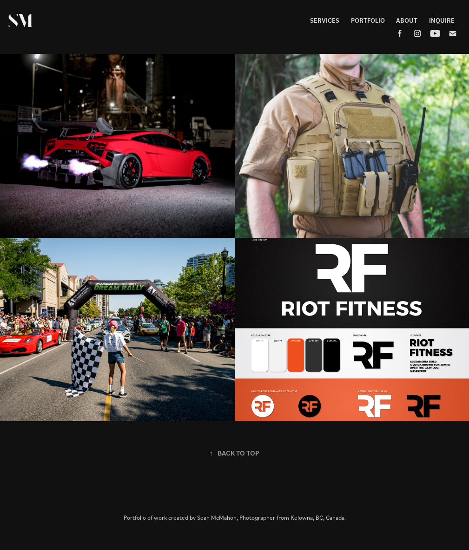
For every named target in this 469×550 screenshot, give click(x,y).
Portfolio (368, 20)
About (406, 20)
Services (324, 20)
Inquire (442, 20)
